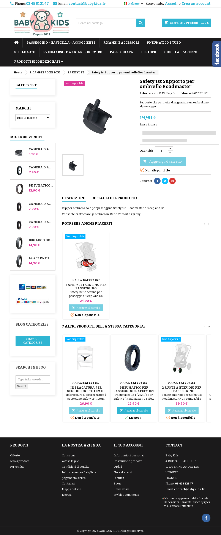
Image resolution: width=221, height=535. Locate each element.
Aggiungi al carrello (162, 161)
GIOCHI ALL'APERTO (180, 52)
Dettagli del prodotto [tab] (114, 198)
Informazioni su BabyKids (79, 472)
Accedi (171, 4)
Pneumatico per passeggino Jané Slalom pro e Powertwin (41, 185)
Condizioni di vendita (75, 466)
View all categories (32, 341)
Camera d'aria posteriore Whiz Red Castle (41, 222)
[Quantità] (161, 150)
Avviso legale (70, 461)
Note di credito (124, 472)
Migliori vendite (27, 137)
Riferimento (149, 93)
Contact (174, 445)
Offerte (15, 455)
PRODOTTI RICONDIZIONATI (37, 61)
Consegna (68, 455)
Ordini (118, 466)
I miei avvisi (121, 489)
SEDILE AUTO (24, 52)
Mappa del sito (71, 489)
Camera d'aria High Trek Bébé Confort (41, 149)
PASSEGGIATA (121, 52)
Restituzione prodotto (128, 461)
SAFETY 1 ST (26, 85)
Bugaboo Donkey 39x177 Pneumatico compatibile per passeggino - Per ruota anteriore (41, 240)
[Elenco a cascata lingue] (134, 3)
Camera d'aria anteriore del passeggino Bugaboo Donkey (41, 204)
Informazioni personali (129, 455)
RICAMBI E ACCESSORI (121, 42)
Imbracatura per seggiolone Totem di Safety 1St (86, 391)
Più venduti (17, 466)
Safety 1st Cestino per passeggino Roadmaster (181, 288)
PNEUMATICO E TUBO (164, 42)
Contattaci (68, 483)
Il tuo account (128, 445)
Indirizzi (119, 478)
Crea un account (196, 4)
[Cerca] (110, 23)
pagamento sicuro (74, 478)
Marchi (23, 108)
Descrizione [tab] (74, 198)
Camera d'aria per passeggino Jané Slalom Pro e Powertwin (41, 167)
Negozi (66, 494)
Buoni (117, 483)
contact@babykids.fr (87, 4)
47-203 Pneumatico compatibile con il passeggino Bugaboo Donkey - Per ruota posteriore (41, 258)
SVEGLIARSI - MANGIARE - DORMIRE (72, 52)
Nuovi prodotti (19, 461)
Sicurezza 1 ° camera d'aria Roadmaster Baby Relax (86, 288)
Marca (186, 93)
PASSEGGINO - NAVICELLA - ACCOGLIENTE (61, 42)
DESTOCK (148, 52)
